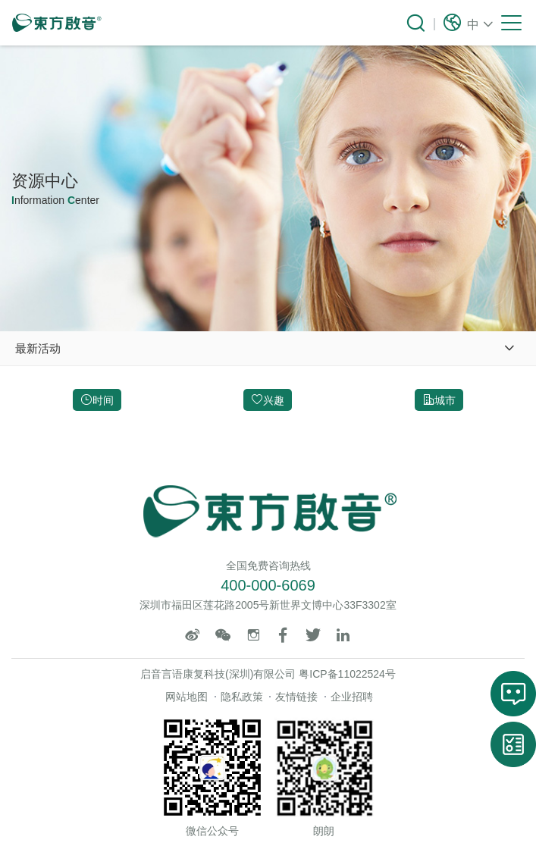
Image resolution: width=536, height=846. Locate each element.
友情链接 (296, 697)
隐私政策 (242, 697)
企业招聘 (352, 697)
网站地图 (186, 697)
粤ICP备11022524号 (347, 674)
